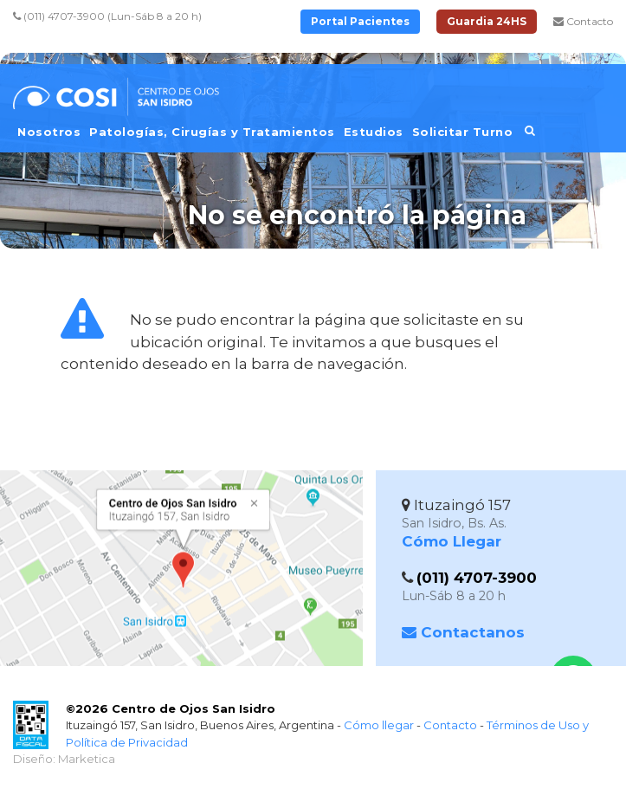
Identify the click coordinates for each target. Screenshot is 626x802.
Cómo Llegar (451, 541)
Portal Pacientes (360, 21)
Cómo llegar (379, 725)
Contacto (583, 21)
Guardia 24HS (486, 21)
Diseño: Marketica (64, 759)
